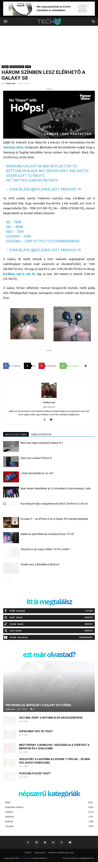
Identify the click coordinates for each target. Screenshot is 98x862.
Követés (89, 617)
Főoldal (28, 852)
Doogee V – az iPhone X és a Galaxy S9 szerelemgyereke (54, 518)
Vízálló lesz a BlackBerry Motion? (40, 564)
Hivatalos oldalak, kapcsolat (61, 852)
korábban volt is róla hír (19, 273)
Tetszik (89, 610)
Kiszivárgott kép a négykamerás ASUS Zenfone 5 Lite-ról (54, 503)
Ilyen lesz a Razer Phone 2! (36, 458)
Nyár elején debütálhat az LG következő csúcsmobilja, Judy (56, 488)
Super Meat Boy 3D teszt (36, 731)
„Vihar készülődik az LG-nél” (37, 473)
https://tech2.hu (49, 407)
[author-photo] (49, 398)
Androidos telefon (16, 67)
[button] (5, 21)
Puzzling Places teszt (35, 773)
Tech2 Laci (10, 83)
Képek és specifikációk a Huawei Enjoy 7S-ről (47, 534)
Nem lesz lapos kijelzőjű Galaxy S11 (42, 442)
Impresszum (39, 852)
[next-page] (10, 580)
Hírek (28, 67)
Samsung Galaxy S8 (15, 147)
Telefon (5, 67)
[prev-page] (5, 580)
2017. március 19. (67, 189)
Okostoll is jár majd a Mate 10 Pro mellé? (45, 549)
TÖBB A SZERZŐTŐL (41, 434)
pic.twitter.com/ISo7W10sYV (32, 180)
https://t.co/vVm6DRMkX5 (56, 241)
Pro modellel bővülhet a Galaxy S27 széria (38, 705)
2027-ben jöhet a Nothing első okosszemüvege (51, 717)
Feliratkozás (86, 637)
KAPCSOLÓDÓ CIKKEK (16, 434)
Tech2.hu (25, 858)
